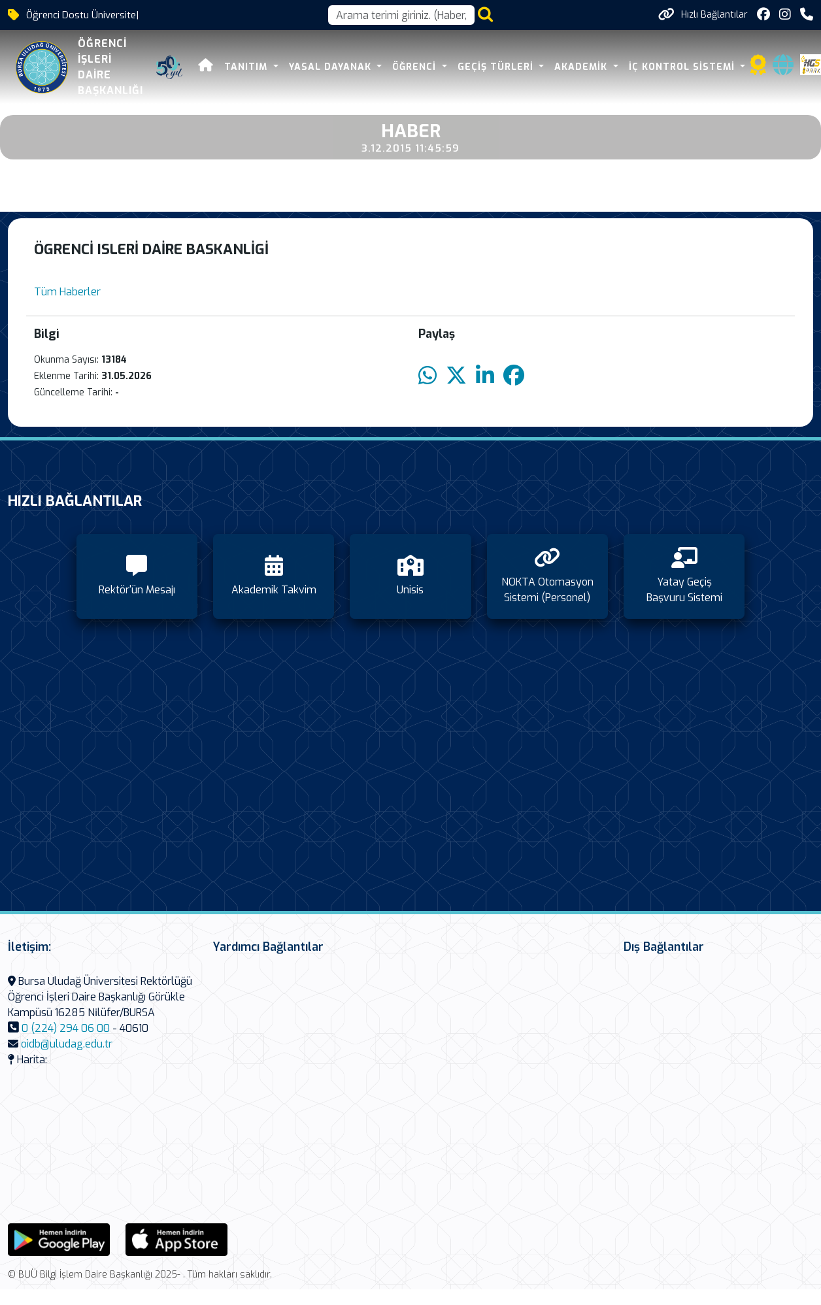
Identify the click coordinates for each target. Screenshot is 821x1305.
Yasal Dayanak (332, 67)
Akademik (582, 67)
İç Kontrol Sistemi (683, 67)
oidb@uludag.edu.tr (66, 1044)
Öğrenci (415, 67)
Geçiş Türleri (497, 67)
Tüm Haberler (67, 292)
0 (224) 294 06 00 (66, 1028)
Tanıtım (247, 67)
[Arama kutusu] (401, 15)
